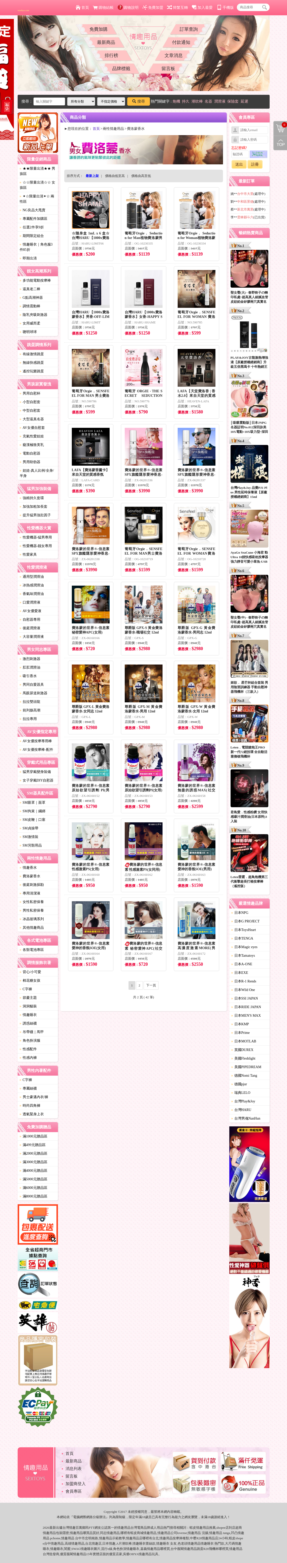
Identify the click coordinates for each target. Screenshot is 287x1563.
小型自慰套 (30, 402)
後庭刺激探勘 (32, 885)
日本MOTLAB (243, 1041)
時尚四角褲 (30, 1105)
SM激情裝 (29, 837)
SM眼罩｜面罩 (32, 802)
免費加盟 (152, 8)
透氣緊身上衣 (32, 1114)
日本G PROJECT (245, 921)
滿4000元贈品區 (33, 1171)
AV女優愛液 (30, 611)
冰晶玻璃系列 (32, 919)
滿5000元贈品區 (33, 1179)
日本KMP (240, 1024)
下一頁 (151, 985)
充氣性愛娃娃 (32, 436)
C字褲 (26, 989)
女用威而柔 (30, 323)
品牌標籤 (121, 68)
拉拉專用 (28, 719)
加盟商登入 (76, 1484)
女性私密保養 (32, 902)
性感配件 (28, 1049)
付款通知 (181, 42)
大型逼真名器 (32, 419)
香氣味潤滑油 (32, 594)
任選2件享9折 (32, 227)
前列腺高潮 (30, 710)
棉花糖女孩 (30, 980)
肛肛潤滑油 (30, 667)
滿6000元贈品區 (33, 1188)
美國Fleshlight (243, 1058)
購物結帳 (103, 8)
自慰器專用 (30, 619)
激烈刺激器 (30, 659)
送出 (239, 164)
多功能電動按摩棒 (35, 280)
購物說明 (128, 8)
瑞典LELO (240, 1093)
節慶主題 (28, 998)
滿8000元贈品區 (33, 1196)
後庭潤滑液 (30, 628)
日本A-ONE (241, 964)
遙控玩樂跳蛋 (32, 371)
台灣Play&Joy (243, 1101)
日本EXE (239, 973)
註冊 (255, 164)
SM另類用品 (31, 845)
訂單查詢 (189, 29)
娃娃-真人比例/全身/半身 (37, 473)
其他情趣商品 (32, 927)
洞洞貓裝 (28, 1006)
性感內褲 (28, 1058)
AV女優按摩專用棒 (36, 741)
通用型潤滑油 (32, 577)
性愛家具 (28, 554)
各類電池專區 (32, 950)
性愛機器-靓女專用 (36, 546)
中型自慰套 (30, 410)
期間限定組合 (32, 236)
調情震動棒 (30, 306)
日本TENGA (242, 938)
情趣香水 (28, 867)
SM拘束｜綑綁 (32, 811)
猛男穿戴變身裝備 (35, 772)
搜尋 (138, 101)
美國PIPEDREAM (246, 1067)
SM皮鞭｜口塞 (32, 820)
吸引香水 (28, 676)
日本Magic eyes (244, 947)
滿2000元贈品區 (33, 1153)
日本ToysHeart (243, 930)
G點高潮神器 (31, 297)
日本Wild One (243, 990)
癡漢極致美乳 (32, 445)
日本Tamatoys (243, 955)
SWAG (76, 1549)
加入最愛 (202, 8)
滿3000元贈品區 (33, 1162)
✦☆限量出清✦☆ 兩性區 (37, 198)
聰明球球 (28, 332)
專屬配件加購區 (33, 219)
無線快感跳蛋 (32, 363)
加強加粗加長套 (33, 506)
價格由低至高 (115, 176)
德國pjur (239, 1084)
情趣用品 (202, 1527)
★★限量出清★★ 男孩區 (37, 171)
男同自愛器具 (32, 684)
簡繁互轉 (177, 8)
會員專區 (74, 1491)
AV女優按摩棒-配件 (36, 750)
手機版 (225, 8)
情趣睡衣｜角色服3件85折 (36, 247)
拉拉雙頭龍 (30, 702)
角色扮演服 (30, 1040)
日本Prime (240, 1033)
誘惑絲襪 (28, 1023)
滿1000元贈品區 (33, 1136)
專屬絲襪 (28, 1088)
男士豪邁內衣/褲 (34, 1097)
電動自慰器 (30, 453)
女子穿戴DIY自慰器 (37, 780)
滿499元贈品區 (33, 1145)
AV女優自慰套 (32, 428)
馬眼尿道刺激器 (33, 693)
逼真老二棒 (30, 289)
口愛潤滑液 (30, 602)
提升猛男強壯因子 (35, 515)
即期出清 (28, 258)
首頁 (82, 8)
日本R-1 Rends (244, 981)
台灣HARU (241, 1110)
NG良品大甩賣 (32, 210)
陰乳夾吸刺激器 (33, 315)
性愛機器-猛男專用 (36, 537)
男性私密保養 (32, 910)
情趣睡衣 (28, 1015)
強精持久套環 (32, 498)
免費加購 (98, 29)
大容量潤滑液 (32, 637)
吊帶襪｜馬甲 (32, 1032)
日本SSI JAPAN (244, 998)
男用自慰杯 (30, 393)
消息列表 (74, 1468)
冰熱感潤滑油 (32, 585)
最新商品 (106, 42)
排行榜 (111, 55)
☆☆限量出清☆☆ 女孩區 (37, 185)
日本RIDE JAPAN (246, 1007)
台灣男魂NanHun (245, 1118)
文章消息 (174, 55)
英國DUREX (242, 1050)
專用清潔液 (30, 893)
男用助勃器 (30, 462)
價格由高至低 (141, 176)
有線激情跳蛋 (32, 354)
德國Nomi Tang (244, 1075)
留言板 (168, 68)
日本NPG (239, 913)
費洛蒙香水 (30, 876)
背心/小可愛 (30, 972)
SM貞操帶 (29, 828)
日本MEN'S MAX (246, 1015)
